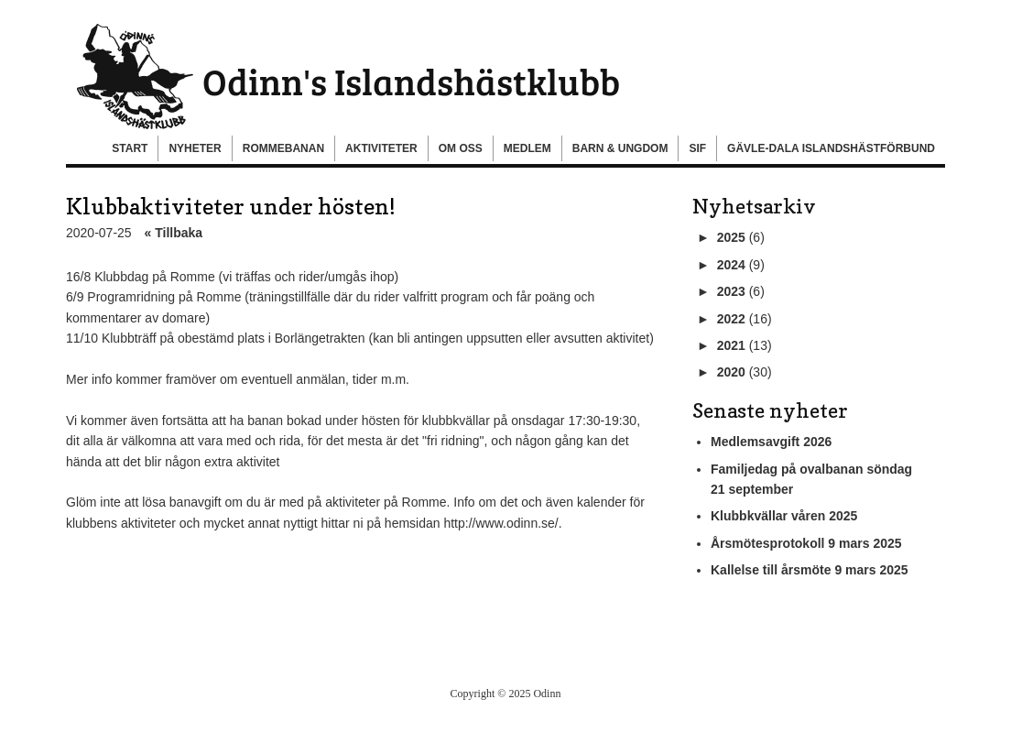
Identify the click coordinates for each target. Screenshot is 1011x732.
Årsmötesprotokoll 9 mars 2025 (806, 543)
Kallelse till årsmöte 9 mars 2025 (809, 570)
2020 (731, 372)
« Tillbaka (174, 232)
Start (129, 148)
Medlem (527, 148)
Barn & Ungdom (620, 148)
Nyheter (194, 148)
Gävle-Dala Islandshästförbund (831, 148)
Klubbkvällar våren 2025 (784, 515)
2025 (731, 237)
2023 (731, 291)
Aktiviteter (381, 148)
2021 (731, 345)
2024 (731, 264)
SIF (697, 148)
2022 (731, 318)
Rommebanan (283, 148)
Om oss (461, 148)
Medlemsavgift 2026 (771, 441)
